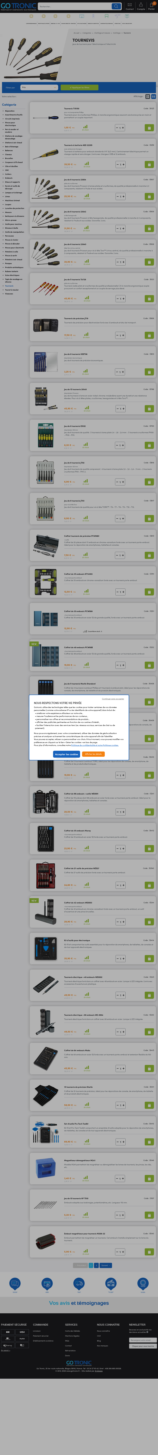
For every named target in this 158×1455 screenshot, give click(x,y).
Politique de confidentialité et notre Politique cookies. (95, 745)
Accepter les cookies (66, 754)
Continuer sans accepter (113, 698)
